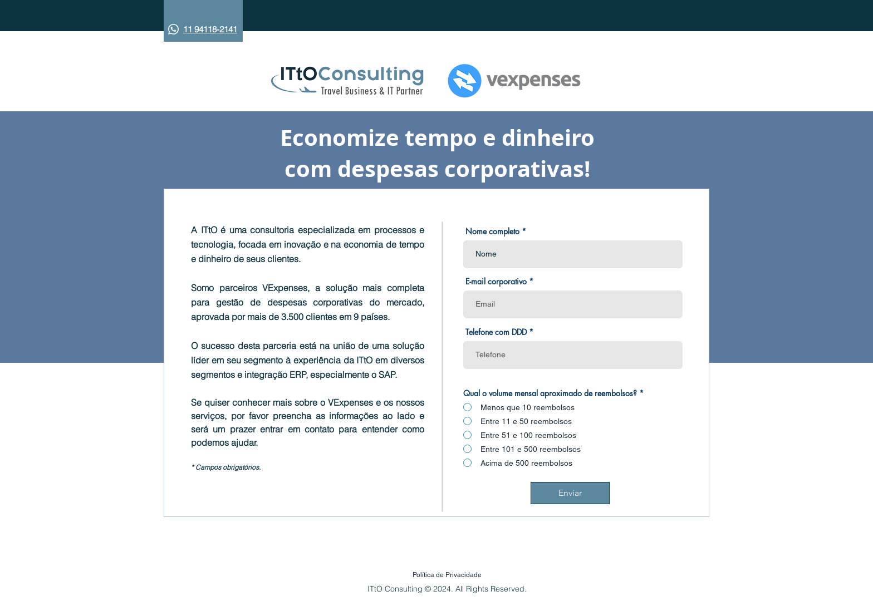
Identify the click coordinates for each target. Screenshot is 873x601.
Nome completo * (495, 231)
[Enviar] (570, 493)
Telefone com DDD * (499, 332)
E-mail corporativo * (499, 281)
